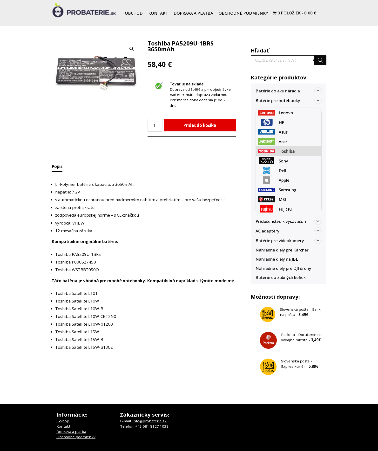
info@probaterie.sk (150, 421)
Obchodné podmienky (243, 13)
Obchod (134, 13)
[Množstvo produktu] (155, 125)
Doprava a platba (193, 13)
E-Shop (62, 421)
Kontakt (158, 13)
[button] (131, 49)
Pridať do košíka (199, 125)
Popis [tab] (57, 166)
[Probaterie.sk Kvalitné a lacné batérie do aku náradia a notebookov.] (84, 10)
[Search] (320, 60)
